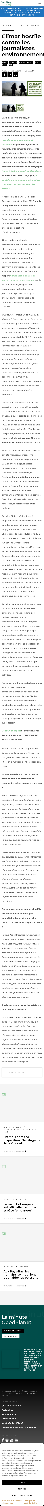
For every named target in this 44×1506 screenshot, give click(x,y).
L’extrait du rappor (11, 731)
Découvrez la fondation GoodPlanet (19, 1427)
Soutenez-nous (9, 1419)
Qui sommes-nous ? (11, 1406)
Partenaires (7, 1410)
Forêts (13, 62)
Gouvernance (26, 62)
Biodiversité (9, 26)
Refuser (22, 1489)
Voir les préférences (22, 1495)
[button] (40, 1446)
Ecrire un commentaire (14, 1072)
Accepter (22, 1482)
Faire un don (10, 1336)
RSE (10, 65)
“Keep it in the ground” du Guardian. (21, 171)
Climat (23, 1199)
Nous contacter (9, 1414)
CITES (4, 62)
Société (35, 26)
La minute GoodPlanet (12, 1423)
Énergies (23, 26)
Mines (38, 62)
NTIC (4, 65)
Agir (6, 1127)
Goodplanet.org (12, 1331)
